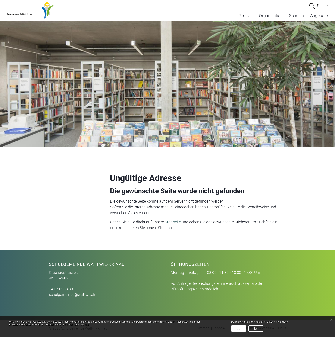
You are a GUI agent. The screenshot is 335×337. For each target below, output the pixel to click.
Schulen (296, 15)
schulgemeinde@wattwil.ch (72, 294)
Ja (239, 329)
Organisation (271, 15)
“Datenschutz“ (81, 324)
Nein (256, 329)
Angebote (319, 15)
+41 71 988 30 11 (63, 289)
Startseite (173, 222)
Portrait (246, 15)
